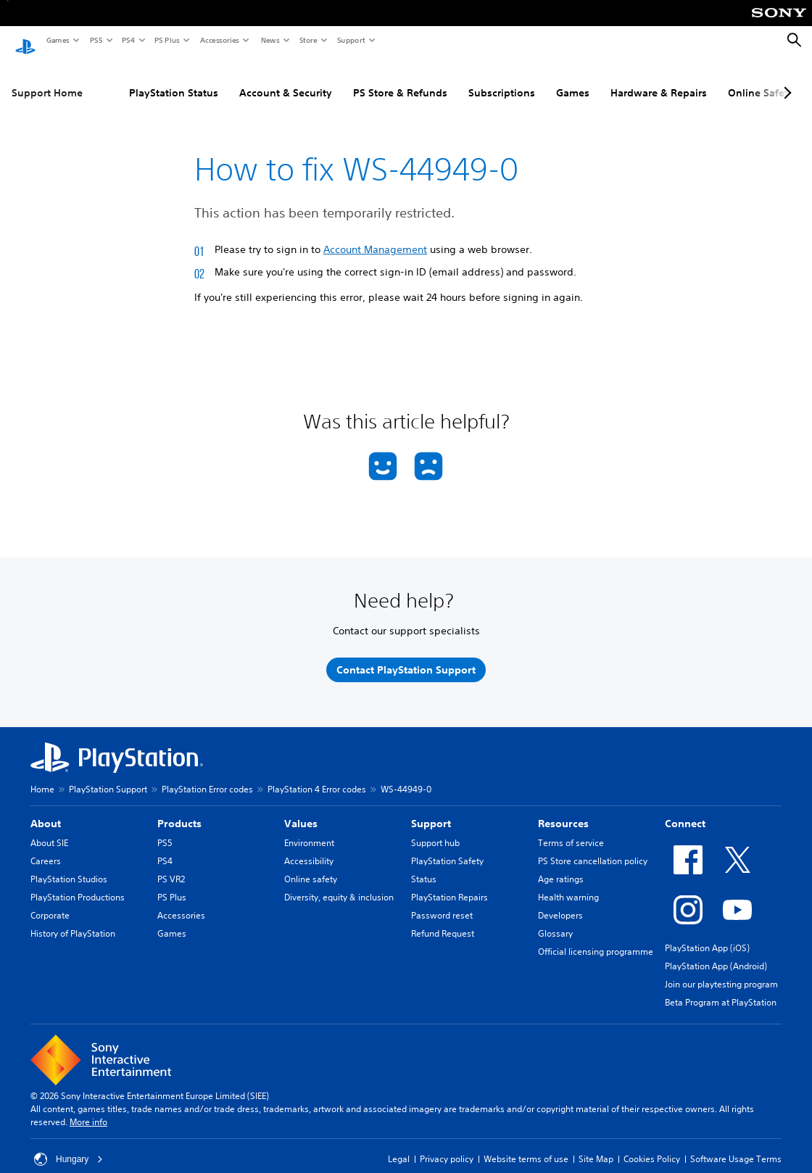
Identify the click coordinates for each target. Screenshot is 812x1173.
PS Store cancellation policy (592, 847)
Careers (45, 847)
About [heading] (45, 809)
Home (42, 775)
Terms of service (571, 829)
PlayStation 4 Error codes (317, 775)
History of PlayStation (72, 919)
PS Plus (166, 40)
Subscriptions (501, 79)
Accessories (219, 40)
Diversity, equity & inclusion (339, 883)
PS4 (127, 40)
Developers (560, 901)
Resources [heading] (563, 809)
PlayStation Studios (68, 865)
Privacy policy (446, 1145)
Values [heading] (301, 809)
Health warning (568, 883)
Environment (309, 829)
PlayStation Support (108, 775)
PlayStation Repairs (449, 883)
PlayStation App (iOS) (707, 934)
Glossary (555, 919)
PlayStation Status (173, 79)
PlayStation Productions (77, 883)
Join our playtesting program (721, 970)
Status (423, 865)
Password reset (442, 901)
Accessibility (309, 847)
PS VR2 (171, 865)
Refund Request (442, 919)
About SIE (49, 829)
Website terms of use (526, 1145)
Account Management (375, 235)
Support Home (47, 79)
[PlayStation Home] (25, 40)
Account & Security (285, 79)
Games (57, 40)
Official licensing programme (595, 938)
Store (308, 40)
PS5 (95, 40)
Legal (399, 1145)
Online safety (310, 865)
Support (350, 40)
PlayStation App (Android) (716, 952)
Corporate (50, 901)
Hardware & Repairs (658, 79)
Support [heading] (431, 809)
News (269, 40)
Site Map (596, 1145)
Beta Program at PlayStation (720, 988)
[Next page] (785, 79)
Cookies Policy (652, 1145)
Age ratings (561, 865)
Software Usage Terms (736, 1145)
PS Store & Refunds (400, 79)
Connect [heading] (685, 809)
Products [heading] (179, 809)
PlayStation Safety (447, 847)
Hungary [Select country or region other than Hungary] (68, 1145)
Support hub (435, 829)
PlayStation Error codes (207, 775)
